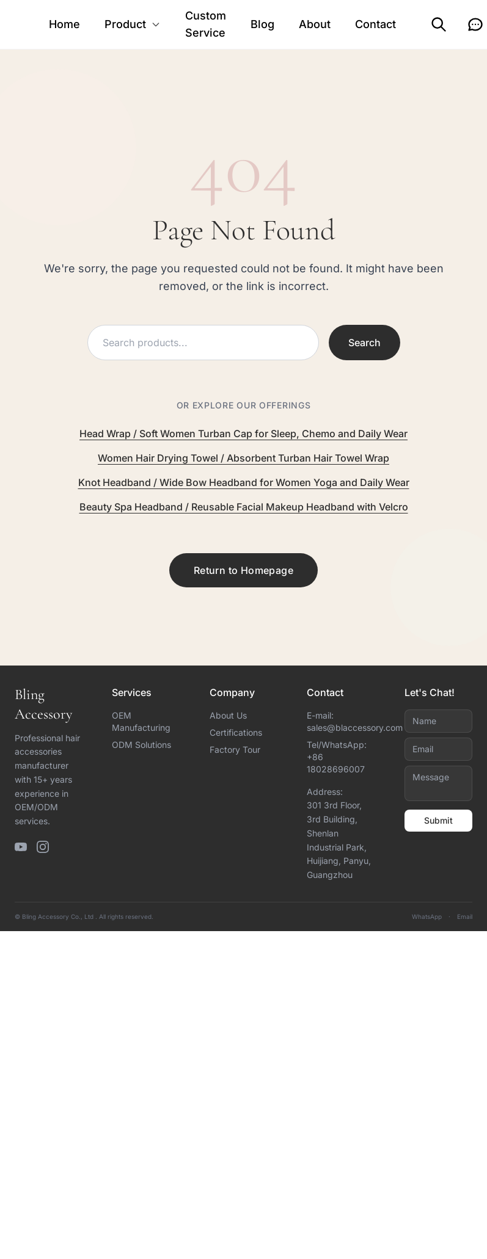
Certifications (236, 732)
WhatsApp (427, 916)
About (315, 24)
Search (364, 342)
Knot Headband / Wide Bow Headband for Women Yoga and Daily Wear (243, 482)
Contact (375, 24)
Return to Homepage (243, 570)
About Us (228, 715)
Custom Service (205, 24)
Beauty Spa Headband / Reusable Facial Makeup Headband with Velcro (243, 507)
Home (64, 24)
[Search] (438, 24)
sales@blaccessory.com (355, 727)
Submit (438, 820)
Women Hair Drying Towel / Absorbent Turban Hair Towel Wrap (243, 458)
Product (132, 24)
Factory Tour (235, 749)
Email (464, 916)
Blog (262, 24)
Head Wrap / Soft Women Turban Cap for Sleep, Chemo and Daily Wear (243, 433)
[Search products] (203, 342)
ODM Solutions (141, 744)
